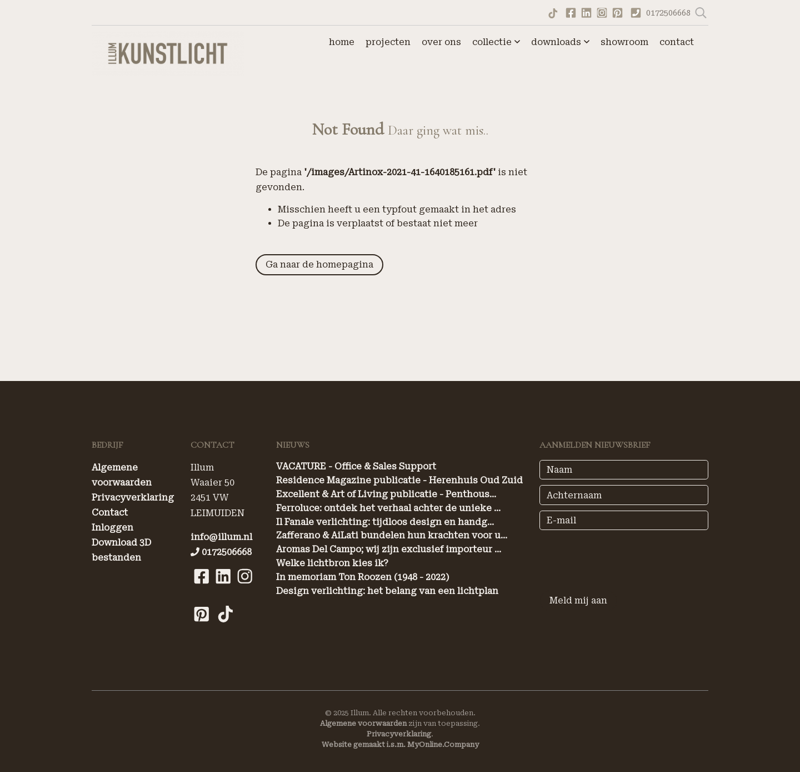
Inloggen (112, 527)
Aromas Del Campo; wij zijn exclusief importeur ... (388, 549)
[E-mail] (623, 520)
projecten (388, 42)
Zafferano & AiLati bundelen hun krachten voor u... (391, 535)
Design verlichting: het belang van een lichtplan (387, 591)
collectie (496, 42)
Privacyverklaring (133, 497)
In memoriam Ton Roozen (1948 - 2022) (362, 577)
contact (676, 42)
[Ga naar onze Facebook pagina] (570, 11)
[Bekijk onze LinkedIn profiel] (586, 11)
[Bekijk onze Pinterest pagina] (617, 11)
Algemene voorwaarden (363, 723)
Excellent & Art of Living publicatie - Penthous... (386, 494)
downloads (560, 42)
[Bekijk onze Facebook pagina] (201, 590)
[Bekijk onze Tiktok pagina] (225, 627)
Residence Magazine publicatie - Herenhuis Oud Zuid (399, 480)
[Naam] (623, 469)
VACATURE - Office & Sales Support (356, 466)
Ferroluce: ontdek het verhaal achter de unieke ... (388, 508)
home (341, 42)
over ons (441, 42)
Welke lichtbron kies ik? (332, 563)
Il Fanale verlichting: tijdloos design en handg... (385, 522)
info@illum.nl (221, 537)
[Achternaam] (623, 494)
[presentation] (623, 557)
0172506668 (669, 12)
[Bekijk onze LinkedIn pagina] (223, 590)
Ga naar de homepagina (319, 264)
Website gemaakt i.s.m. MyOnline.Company (400, 744)
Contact (110, 512)
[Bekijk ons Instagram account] (601, 11)
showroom (624, 42)
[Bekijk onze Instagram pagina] (245, 590)
